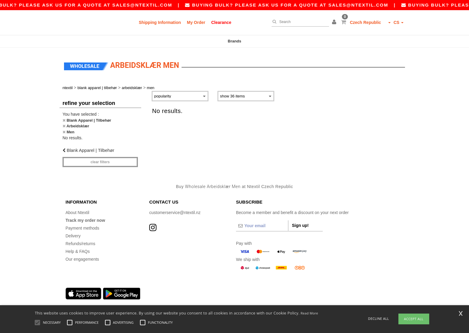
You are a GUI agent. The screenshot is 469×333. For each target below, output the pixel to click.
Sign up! (300, 223)
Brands (234, 41)
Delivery (73, 234)
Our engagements (82, 257)
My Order (196, 22)
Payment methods (82, 226)
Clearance (221, 22)
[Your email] (262, 224)
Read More (309, 313)
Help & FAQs (78, 249)
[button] (335, 22)
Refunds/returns (80, 241)
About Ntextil (77, 210)
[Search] (299, 21)
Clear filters (100, 160)
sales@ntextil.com (147, 4)
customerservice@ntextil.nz (174, 210)
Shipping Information (160, 22)
